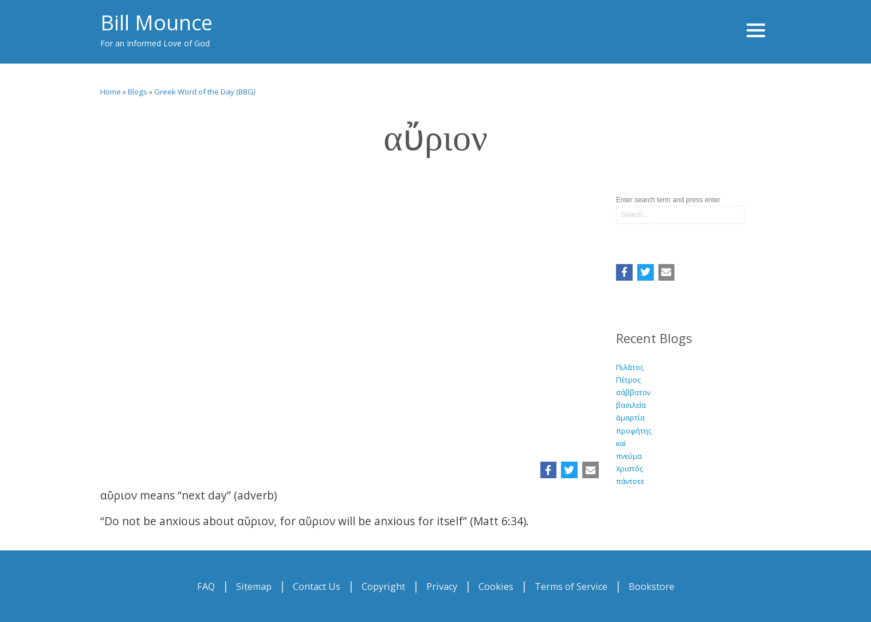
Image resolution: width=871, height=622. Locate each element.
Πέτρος (628, 380)
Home (110, 91)
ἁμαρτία (630, 417)
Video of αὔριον (349, 312)
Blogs (137, 91)
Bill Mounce (156, 23)
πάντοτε (630, 481)
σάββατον (633, 392)
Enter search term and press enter (668, 200)
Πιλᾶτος (630, 367)
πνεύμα (629, 456)
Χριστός (629, 468)
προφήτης (634, 431)
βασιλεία (631, 405)
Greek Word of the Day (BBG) (205, 91)
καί (621, 443)
